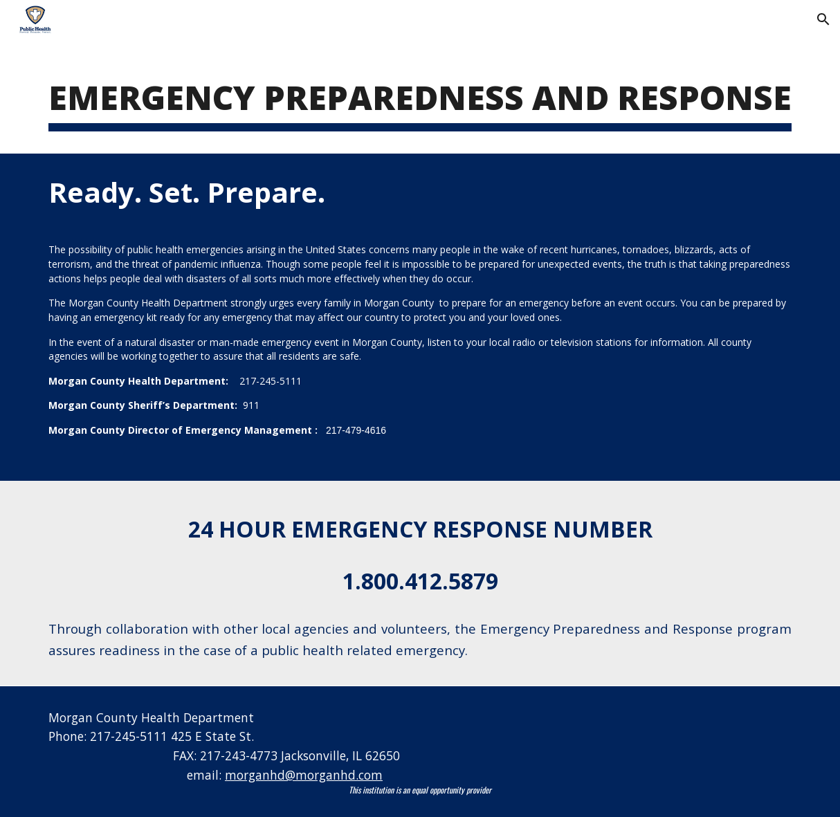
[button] (823, 19)
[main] (420, 97)
